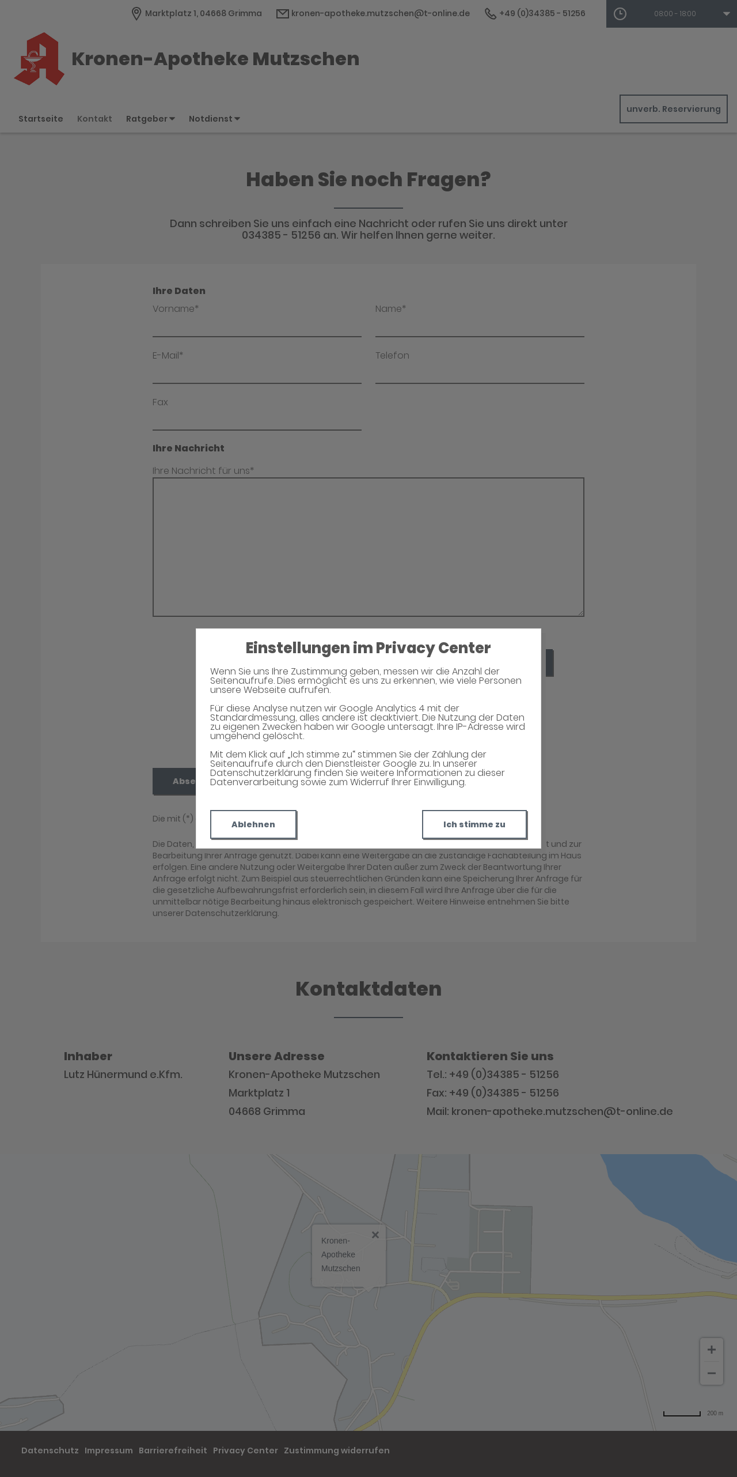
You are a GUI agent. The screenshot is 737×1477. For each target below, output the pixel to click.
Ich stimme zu (474, 824)
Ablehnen (253, 824)
